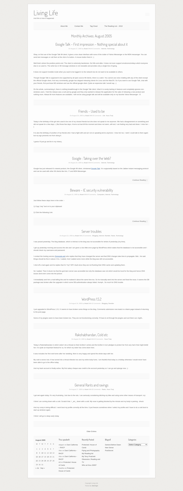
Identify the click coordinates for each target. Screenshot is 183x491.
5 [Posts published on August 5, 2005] (47, 449)
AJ (60, 462)
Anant (86, 48)
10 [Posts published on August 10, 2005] (42, 453)
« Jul (37, 468)
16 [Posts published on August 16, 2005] (39, 457)
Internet (103, 48)
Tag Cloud (94, 26)
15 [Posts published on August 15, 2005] (37, 457)
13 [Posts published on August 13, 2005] (51, 453)
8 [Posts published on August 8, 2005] (36, 453)
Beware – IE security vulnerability (91, 190)
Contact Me (79, 26)
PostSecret (109, 450)
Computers (100, 194)
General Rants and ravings (91, 385)
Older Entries (91, 431)
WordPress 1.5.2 (92, 299)
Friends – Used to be (91, 111)
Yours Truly (109, 115)
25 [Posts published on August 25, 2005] (45, 461)
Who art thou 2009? (89, 465)
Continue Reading (139, 180)
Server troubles (91, 231)
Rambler (107, 235)
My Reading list (87, 453)
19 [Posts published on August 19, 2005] (48, 457)
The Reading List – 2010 (113, 26)
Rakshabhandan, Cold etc (91, 334)
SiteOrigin (95, 486)
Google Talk (95, 168)
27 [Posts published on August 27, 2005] (51, 461)
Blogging (95, 235)
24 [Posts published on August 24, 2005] (42, 461)
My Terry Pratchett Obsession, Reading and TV (91, 459)
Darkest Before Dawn (113, 445)
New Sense (109, 448)
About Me (64, 26)
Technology (111, 48)
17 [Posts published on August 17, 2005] (42, 457)
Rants (113, 235)
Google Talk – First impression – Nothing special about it (91, 44)
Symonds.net (60, 256)
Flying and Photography (90, 450)
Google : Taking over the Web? (91, 158)
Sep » (42, 468)
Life (104, 115)
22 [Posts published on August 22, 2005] (37, 461)
